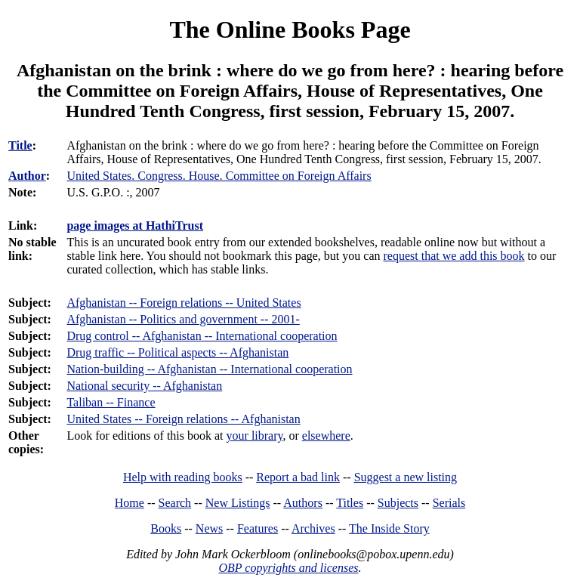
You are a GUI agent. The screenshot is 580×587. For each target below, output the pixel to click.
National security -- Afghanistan (144, 385)
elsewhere (326, 435)
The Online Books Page (289, 29)
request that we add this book (454, 255)
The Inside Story (389, 528)
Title (20, 145)
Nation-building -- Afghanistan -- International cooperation (209, 369)
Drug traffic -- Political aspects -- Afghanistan (177, 352)
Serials (449, 502)
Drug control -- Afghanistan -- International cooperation (201, 335)
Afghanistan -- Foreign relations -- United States (183, 302)
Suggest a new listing (405, 477)
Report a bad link (298, 477)
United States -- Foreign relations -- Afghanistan (183, 418)
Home (129, 502)
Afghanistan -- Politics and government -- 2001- (182, 319)
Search (175, 502)
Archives (313, 528)
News (209, 528)
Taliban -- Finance (110, 402)
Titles (349, 502)
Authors (302, 502)
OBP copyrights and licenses (288, 567)
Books (165, 528)
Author (27, 175)
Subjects (398, 502)
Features (257, 528)
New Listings (237, 502)
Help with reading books (182, 477)
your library (255, 435)
